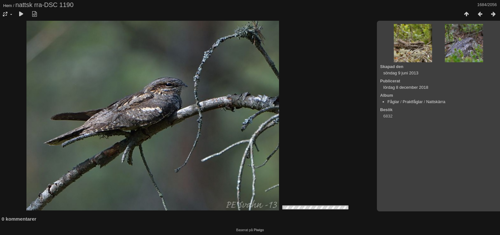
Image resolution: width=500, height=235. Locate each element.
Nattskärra (435, 101)
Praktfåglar (413, 101)
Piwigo (259, 230)
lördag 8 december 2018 (405, 87)
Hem (7, 5)
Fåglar (393, 101)
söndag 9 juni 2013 (400, 73)
